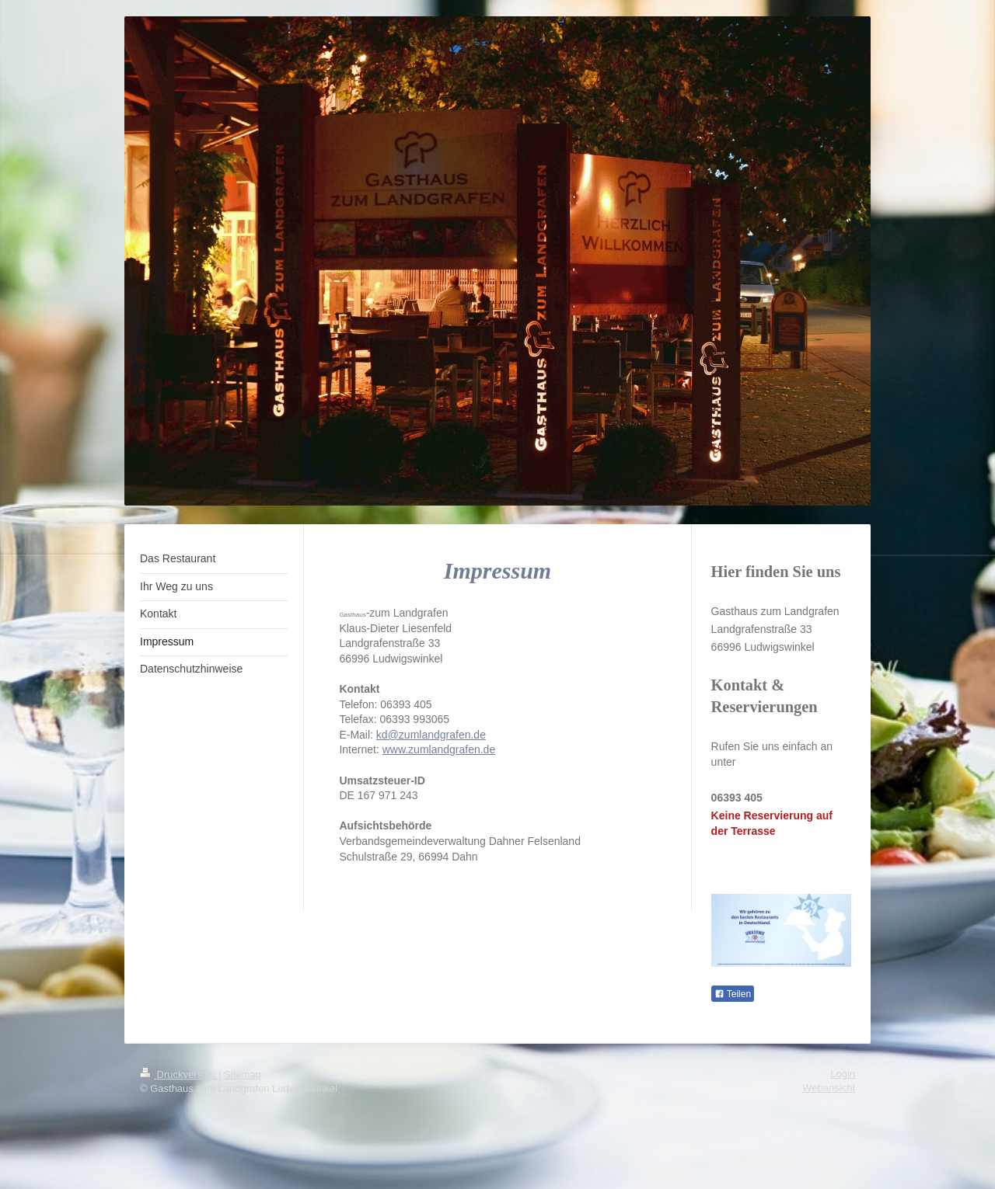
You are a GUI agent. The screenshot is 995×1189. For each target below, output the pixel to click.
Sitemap (242, 1074)
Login (842, 1073)
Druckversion (179, 1074)
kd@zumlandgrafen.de (431, 734)
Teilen (732, 994)
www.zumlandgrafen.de (439, 749)
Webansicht (828, 1087)
